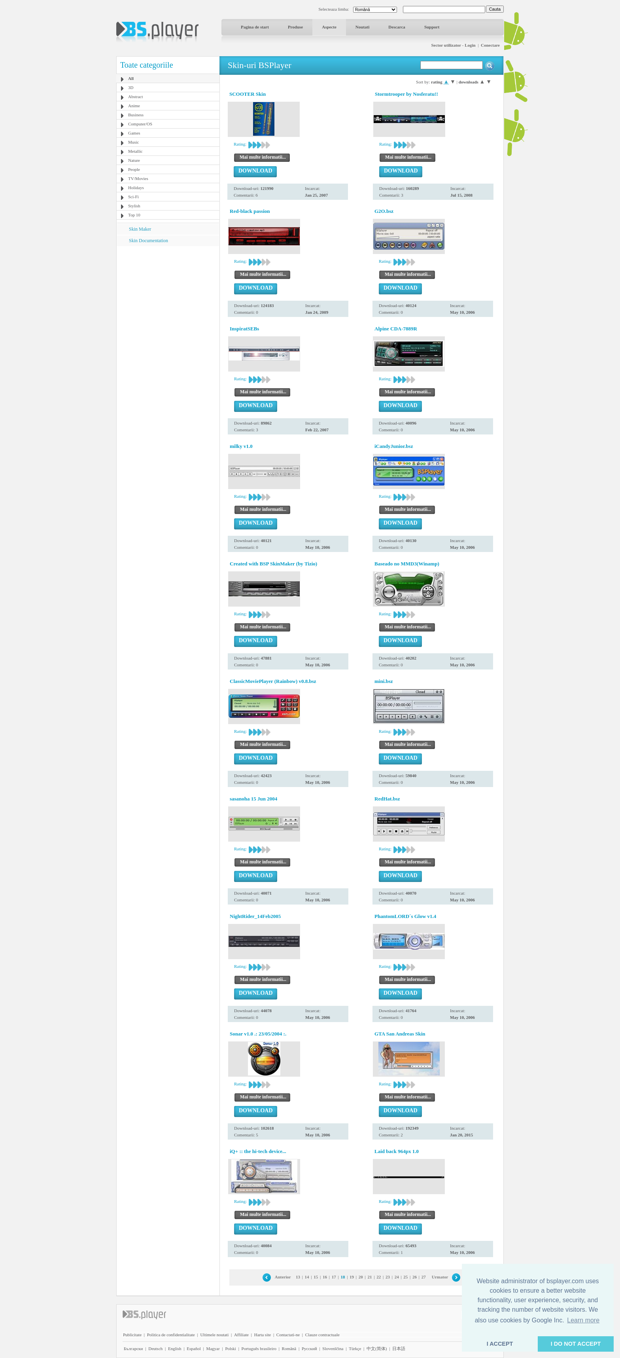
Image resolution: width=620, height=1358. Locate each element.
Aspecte (329, 27)
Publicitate (132, 1334)
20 (361, 1277)
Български (133, 1348)
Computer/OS (140, 123)
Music (133, 142)
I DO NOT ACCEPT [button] (576, 1344)
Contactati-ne (288, 1334)
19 (352, 1277)
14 (307, 1277)
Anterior (283, 1277)
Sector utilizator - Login (453, 45)
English (174, 1348)
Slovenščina (332, 1348)
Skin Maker (140, 229)
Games (134, 133)
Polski (230, 1348)
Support (432, 27)
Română (289, 1348)
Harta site (262, 1334)
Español (193, 1348)
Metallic (135, 151)
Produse (295, 27)
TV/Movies (138, 178)
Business (136, 114)
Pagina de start (255, 27)
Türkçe (355, 1348)
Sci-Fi (133, 196)
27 (424, 1277)
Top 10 (134, 214)
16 (325, 1277)
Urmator (440, 1277)
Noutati (362, 27)
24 (397, 1277)
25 (405, 1277)
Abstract (135, 96)
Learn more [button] (583, 1320)
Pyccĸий (309, 1348)
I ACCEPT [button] (500, 1344)
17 (334, 1277)
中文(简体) (377, 1348)
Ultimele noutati (214, 1334)
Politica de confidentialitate (171, 1334)
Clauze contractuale (322, 1334)
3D (130, 87)
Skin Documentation (148, 240)
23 (388, 1277)
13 (298, 1277)
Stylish (134, 205)
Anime (134, 105)
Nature (134, 160)
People (134, 169)
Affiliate (241, 1334)
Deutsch (155, 1348)
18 (342, 1277)
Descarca (396, 27)
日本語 (398, 1348)
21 (370, 1277)
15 (316, 1277)
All (131, 78)
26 (414, 1277)
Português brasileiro (259, 1348)
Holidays (136, 187)
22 (378, 1277)
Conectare (490, 45)
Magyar (212, 1348)
